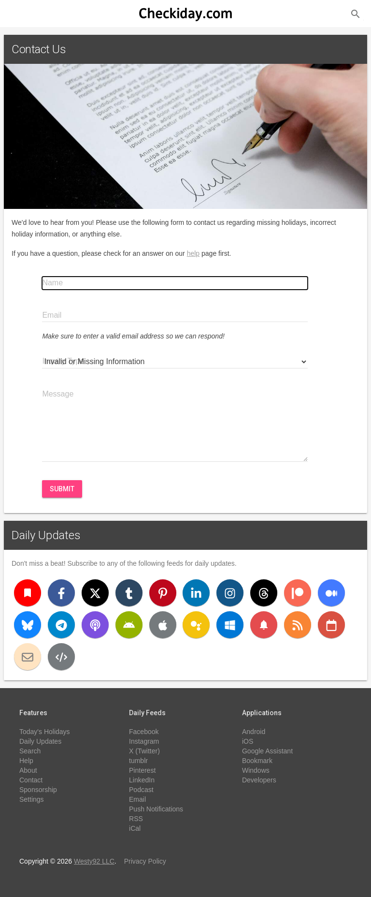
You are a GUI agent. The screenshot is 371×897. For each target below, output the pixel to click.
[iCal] (331, 624)
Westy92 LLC (94, 861)
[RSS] (297, 624)
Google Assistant (267, 751)
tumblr (138, 761)
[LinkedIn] (196, 592)
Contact (31, 780)
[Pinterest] (162, 592)
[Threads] (263, 592)
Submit (62, 489)
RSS (136, 819)
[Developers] (61, 656)
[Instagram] (229, 592)
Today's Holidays (44, 731)
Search (30, 751)
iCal (135, 828)
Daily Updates (46, 535)
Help (26, 761)
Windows (256, 770)
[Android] (129, 624)
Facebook (143, 731)
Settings (31, 799)
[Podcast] (95, 624)
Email (137, 799)
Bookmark (257, 761)
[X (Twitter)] (95, 592)
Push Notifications (156, 809)
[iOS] (162, 624)
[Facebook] (61, 592)
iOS (247, 741)
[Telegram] (61, 624)
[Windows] (229, 624)
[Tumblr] (129, 592)
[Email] (27, 656)
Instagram (144, 741)
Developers (259, 780)
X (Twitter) (144, 751)
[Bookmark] (27, 592)
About (28, 770)
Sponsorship (38, 790)
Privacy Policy (145, 861)
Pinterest (142, 770)
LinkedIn (142, 780)
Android (253, 731)
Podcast (141, 790)
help (193, 253)
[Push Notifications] (263, 624)
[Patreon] (297, 592)
